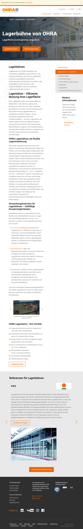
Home (11, 19)
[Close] (81, 2)
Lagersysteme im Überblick (67, 72)
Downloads (60, 9)
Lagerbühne (63, 89)
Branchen (57, 14)
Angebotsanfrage (17, 364)
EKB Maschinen (42, 525)
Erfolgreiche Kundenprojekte (41, 470)
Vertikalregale (13, 491)
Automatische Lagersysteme (69, 83)
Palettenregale (64, 77)
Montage (12, 501)
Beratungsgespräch (33, 49)
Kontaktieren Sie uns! (69, 125)
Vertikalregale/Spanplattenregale (70, 92)
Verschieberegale (65, 80)
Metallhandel (16, 270)
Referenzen (77, 14)
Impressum (13, 525)
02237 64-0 (37, 497)
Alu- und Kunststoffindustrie (21, 228)
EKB (33, 525)
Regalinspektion (14, 503)
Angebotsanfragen (11, 49)
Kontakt (70, 9)
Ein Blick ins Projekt (21, 423)
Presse (30, 527)
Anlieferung (53, 525)
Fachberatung (13, 499)
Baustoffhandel (16, 249)
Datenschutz (15, 527)
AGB (20, 525)
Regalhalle (63, 86)
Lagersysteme (46, 14)
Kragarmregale (63, 68)
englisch (30, 3)
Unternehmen (67, 14)
